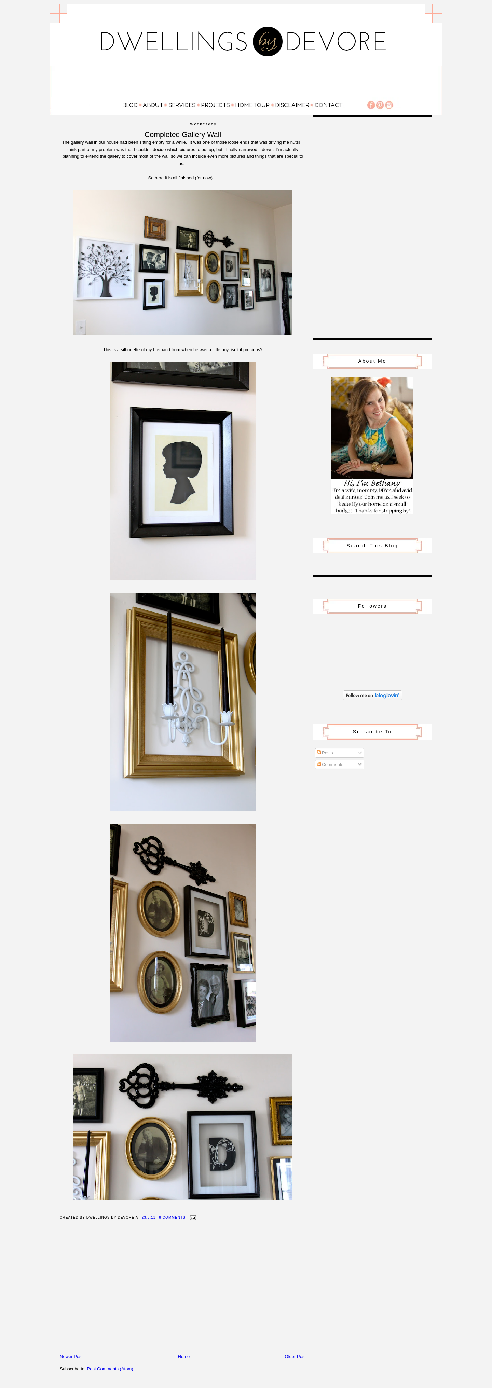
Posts (325, 752)
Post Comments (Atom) (110, 1368)
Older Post (295, 1356)
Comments (330, 764)
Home (184, 1356)
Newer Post (71, 1356)
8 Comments (172, 1217)
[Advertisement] (246, 81)
